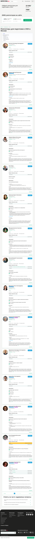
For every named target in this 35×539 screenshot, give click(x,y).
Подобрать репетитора (3, 514)
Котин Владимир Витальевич (15, 435)
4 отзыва (14, 230)
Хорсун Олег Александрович (15, 376)
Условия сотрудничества (12, 515)
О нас (1, 515)
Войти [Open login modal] (32, 1)
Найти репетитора (28, 20)
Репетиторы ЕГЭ (3, 520)
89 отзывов (14, 45)
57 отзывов (14, 75)
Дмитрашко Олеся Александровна (16, 285)
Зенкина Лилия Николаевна (14, 316)
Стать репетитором (27, 1)
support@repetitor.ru (20, 514)
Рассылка (10, 516)
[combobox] (13, 1)
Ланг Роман (11, 165)
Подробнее (30, 69)
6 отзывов (14, 139)
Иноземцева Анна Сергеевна (14, 462)
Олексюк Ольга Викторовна (14, 107)
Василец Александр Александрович (16, 43)
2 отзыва (14, 379)
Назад (4, 33)
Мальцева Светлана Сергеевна (15, 228)
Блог (22, 1)
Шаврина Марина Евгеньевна (15, 137)
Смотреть (29, 43)
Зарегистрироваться (11, 514)
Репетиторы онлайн (3, 519)
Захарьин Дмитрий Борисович (15, 72)
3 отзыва (14, 319)
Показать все (11, 62)
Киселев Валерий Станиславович (16, 258)
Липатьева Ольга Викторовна (15, 406)
